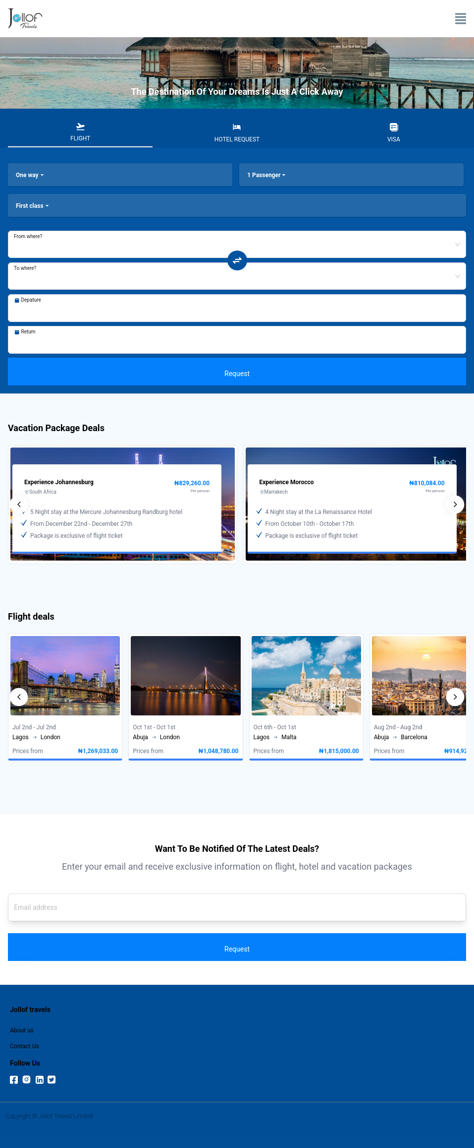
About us (22, 1030)
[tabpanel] (237, 270)
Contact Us (24, 1046)
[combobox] (237, 238)
